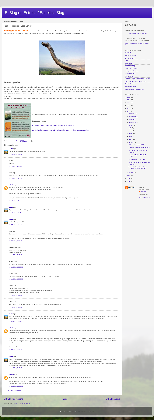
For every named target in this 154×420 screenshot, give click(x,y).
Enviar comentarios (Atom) (21, 403)
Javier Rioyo (129, 76)
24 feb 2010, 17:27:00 (16, 241)
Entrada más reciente (13, 399)
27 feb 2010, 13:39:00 (16, 386)
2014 (129, 100)
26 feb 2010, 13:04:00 (16, 321)
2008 (129, 178)
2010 (129, 111)
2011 (129, 108)
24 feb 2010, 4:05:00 (15, 154)
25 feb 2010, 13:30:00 (16, 279)
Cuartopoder (129, 63)
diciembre (132, 114)
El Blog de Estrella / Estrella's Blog (34, 12)
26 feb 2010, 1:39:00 (15, 307)
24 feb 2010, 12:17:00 (16, 212)
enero (131, 172)
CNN (126, 60)
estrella (11, 185)
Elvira (11, 148)
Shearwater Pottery (131, 86)
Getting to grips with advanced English (137, 78)
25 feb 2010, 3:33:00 (15, 255)
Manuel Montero (130, 73)
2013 (129, 103)
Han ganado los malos (132, 71)
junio (130, 131)
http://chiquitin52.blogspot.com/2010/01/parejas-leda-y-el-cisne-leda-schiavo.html (60, 130)
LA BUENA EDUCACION (137, 159)
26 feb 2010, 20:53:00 (16, 350)
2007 (129, 181)
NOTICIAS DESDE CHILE (137, 144)
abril (130, 136)
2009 (129, 176)
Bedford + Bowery (131, 55)
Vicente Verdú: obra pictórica (134, 89)
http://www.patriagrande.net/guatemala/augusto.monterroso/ (53, 125)
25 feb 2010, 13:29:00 (16, 267)
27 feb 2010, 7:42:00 (15, 368)
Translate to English (135, 33)
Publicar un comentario (14, 390)
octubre (131, 119)
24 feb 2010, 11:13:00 (16, 178)
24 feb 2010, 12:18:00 (16, 224)
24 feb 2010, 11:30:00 (16, 200)
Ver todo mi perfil (144, 197)
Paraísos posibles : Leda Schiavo (139, 147)
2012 (129, 105)
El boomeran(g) (130, 58)
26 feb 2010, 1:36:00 (15, 295)
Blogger (91, 412)
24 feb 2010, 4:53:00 (15, 166)
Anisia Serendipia (130, 66)
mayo (131, 133)
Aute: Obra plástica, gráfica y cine (136, 81)
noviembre (132, 116)
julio (130, 128)
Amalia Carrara (130, 84)
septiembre (133, 122)
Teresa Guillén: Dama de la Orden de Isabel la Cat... (137, 167)
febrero (131, 142)
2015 (129, 97)
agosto (131, 125)
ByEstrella (128, 53)
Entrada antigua (113, 399)
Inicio (64, 399)
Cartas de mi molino (131, 68)
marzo (131, 139)
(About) (144, 33)
